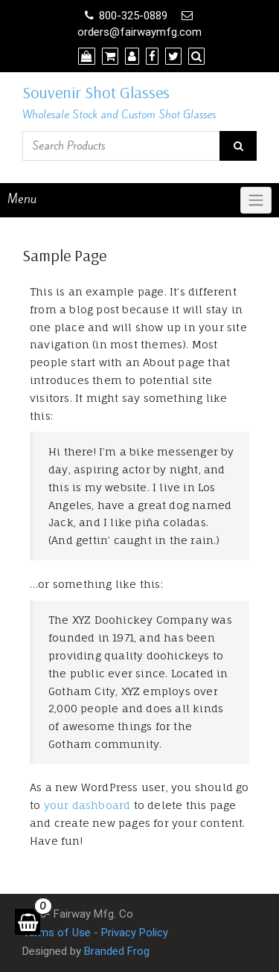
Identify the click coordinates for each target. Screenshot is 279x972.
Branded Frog (117, 951)
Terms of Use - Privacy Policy (95, 932)
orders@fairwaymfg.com (139, 32)
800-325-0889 (133, 15)
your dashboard (87, 805)
